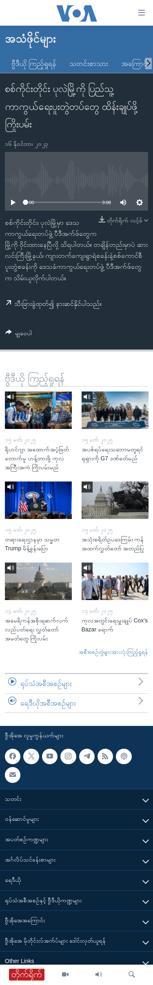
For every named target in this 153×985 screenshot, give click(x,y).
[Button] (18, 335)
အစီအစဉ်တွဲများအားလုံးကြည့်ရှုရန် (113, 652)
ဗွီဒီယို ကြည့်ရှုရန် (33, 63)
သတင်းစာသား (88, 63)
